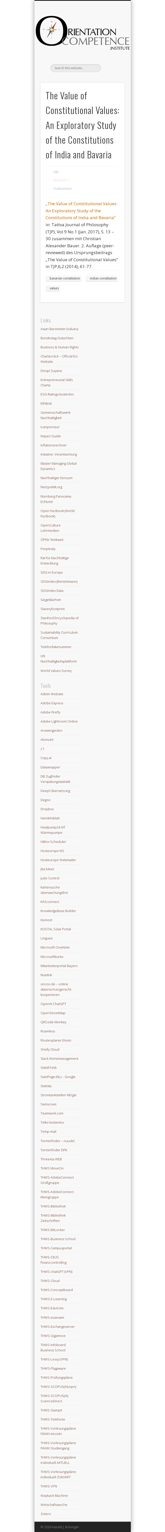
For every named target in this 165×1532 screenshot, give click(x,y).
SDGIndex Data (52, 590)
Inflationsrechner (54, 445)
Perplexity (48, 548)
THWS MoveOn (52, 1168)
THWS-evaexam (52, 1317)
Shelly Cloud (50, 1049)
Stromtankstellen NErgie (59, 1095)
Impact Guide (51, 436)
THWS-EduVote (52, 1308)
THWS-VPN (49, 1486)
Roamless (48, 1031)
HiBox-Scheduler (53, 841)
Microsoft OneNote (55, 947)
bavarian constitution (65, 278)
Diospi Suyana (51, 370)
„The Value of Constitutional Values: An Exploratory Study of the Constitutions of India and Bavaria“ (81, 210)
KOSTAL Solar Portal (56, 929)
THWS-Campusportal (56, 1248)
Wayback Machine (54, 1495)
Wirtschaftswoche (54, 1504)
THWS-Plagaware (53, 1368)
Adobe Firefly (50, 712)
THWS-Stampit (51, 1410)
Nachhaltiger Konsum (56, 478)
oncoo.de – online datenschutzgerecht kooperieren (56, 989)
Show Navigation (112, 45)
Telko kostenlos (52, 1122)
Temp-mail (48, 1131)
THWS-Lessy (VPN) (54, 1359)
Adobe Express (52, 703)
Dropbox (47, 809)
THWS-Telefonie (53, 1419)
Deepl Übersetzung (55, 790)
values (54, 288)
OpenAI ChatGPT (53, 1003)
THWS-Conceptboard (57, 1290)
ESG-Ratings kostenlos (57, 394)
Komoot (46, 920)
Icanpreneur (50, 427)
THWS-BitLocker (53, 1229)
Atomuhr (47, 739)
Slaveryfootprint (53, 609)
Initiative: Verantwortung (59, 454)
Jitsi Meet (47, 869)
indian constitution (103, 278)
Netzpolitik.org (51, 487)
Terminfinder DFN (54, 1150)
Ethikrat (46, 403)
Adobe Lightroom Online (59, 721)
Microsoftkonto (52, 956)
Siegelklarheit (51, 599)
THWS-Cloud (50, 1280)
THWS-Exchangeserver (58, 1326)
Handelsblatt (50, 818)
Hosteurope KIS (52, 850)
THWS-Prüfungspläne (57, 1377)
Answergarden (51, 730)
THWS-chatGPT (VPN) (56, 1271)
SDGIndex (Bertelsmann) (59, 581)
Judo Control (50, 878)
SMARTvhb (49, 1067)
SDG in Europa (52, 572)
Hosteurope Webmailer (58, 860)
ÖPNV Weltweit (52, 539)
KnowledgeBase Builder (58, 911)
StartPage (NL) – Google (58, 1076)
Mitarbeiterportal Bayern (59, 965)
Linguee (47, 938)
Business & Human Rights (60, 347)
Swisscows (48, 1104)
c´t (42, 748)
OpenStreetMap (53, 1013)
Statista (46, 1086)
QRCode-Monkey (53, 1022)
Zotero (46, 1513)
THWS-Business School (58, 1239)
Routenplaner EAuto (56, 1040)
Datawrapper (50, 767)
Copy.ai (46, 757)
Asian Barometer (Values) (59, 329)
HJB (55, 172)
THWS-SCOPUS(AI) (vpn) (58, 1386)
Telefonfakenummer (56, 647)
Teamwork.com (52, 1113)
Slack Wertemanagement (59, 1058)
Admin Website (52, 694)
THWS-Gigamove (53, 1335)
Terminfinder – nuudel (58, 1141)
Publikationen (62, 188)
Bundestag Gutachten (57, 338)
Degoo (45, 800)
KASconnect (50, 901)
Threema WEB (51, 1159)
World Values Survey (56, 670)
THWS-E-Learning (54, 1299)
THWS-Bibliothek (53, 1206)
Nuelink (46, 975)
